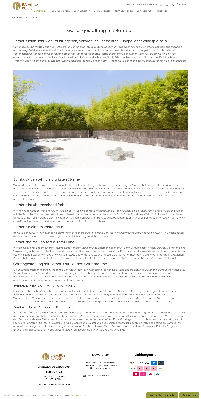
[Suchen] (161, 4)
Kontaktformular (61, 384)
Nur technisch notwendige (162, 395)
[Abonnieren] (116, 375)
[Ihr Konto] (172, 4)
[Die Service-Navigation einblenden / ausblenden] (147, 4)
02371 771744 (54, 372)
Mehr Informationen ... (80, 395)
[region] (100, 121)
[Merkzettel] (167, 4)
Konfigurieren (189, 395)
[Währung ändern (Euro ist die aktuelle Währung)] (130, 4)
